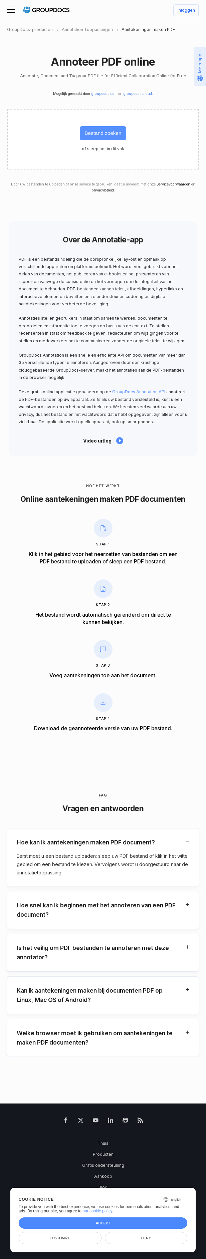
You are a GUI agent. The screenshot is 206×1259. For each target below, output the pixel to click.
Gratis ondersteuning (103, 1165)
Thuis (103, 1143)
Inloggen (186, 10)
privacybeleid (102, 190)
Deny (146, 1238)
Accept (103, 1223)
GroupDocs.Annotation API (138, 391)
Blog (103, 1187)
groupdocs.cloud (138, 94)
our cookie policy (97, 1211)
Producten (103, 1154)
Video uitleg (97, 441)
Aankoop (103, 1176)
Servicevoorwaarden (173, 184)
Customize (60, 1238)
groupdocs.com (104, 94)
